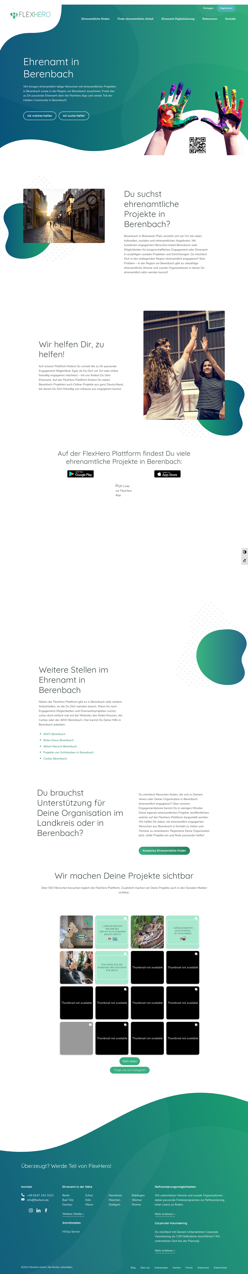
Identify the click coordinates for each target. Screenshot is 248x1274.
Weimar (137, 1200)
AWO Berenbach (54, 734)
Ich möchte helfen (40, 116)
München (114, 1200)
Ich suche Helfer (74, 116)
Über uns (145, 1267)
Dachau (67, 1204)
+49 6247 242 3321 (40, 1194)
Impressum (203, 1267)
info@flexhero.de (38, 1199)
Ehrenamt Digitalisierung (177, 19)
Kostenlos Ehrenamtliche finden (164, 850)
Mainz (89, 1204)
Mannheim (115, 1195)
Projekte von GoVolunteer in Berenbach (68, 752)
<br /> (124, 579)
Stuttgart (114, 1204)
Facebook (46, 1210)
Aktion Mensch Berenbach (60, 746)
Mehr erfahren (164, 1214)
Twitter (23, 1210)
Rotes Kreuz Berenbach (58, 740)
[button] (76, 932)
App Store (167, 473)
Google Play (80, 473)
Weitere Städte (72, 1214)
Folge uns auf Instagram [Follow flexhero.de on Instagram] (130, 1070)
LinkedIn (38, 1210)
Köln (88, 1200)
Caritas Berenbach (55, 758)
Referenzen (209, 19)
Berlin (66, 1195)
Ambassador (161, 1267)
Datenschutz (220, 1267)
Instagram (31, 1210)
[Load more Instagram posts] (129, 1061)
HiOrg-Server (71, 1232)
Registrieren (226, 8)
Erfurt (89, 1195)
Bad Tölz (68, 1200)
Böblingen (138, 1195)
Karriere (177, 1267)
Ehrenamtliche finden (95, 19)
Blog (133, 1267)
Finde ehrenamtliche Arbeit (136, 19)
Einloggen (208, 8)
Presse (189, 1267)
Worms (136, 1204)
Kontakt (230, 19)
